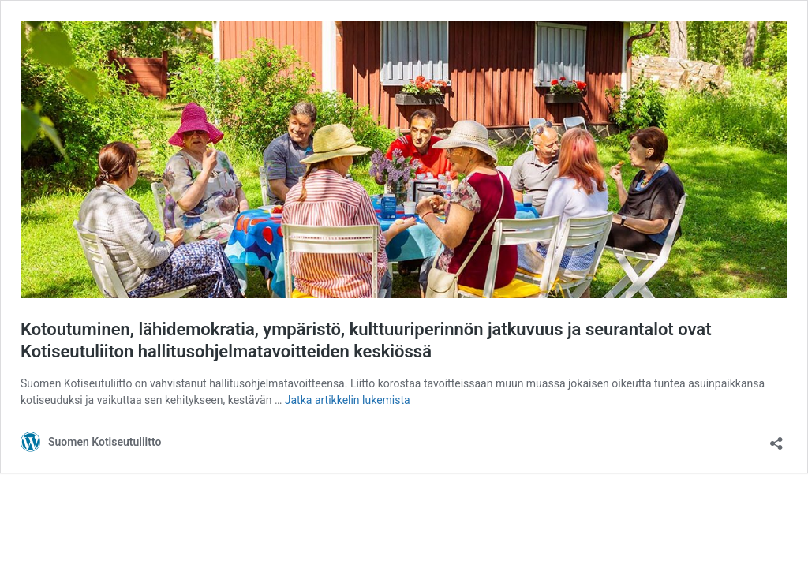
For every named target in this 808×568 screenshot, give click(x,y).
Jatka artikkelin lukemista (347, 400)
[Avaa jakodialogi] (776, 438)
